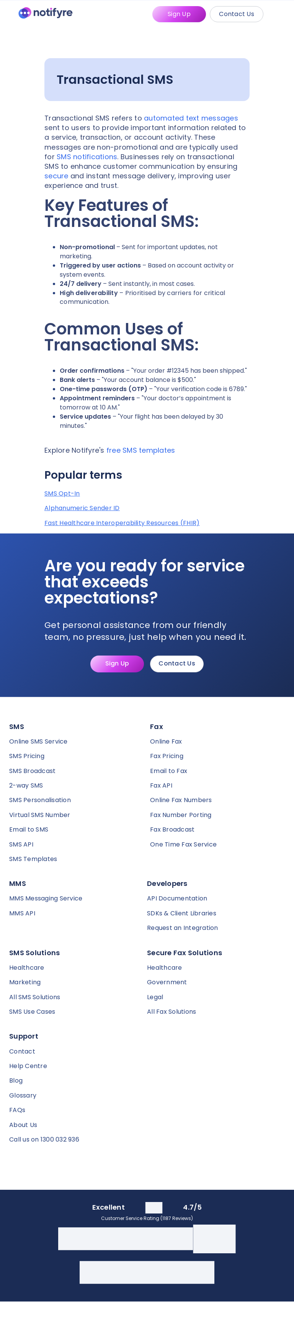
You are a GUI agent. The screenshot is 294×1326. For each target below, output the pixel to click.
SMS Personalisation (40, 800)
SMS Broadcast (32, 771)
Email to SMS (28, 829)
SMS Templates (33, 859)
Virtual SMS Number (39, 815)
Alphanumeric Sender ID (82, 508)
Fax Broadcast (172, 829)
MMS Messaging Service (45, 898)
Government (167, 982)
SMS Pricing (26, 756)
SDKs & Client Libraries (181, 913)
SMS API (21, 844)
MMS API (22, 913)
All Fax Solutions (171, 1011)
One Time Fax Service (183, 844)
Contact (22, 1051)
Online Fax (166, 741)
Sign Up (179, 14)
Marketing (25, 982)
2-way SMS (26, 785)
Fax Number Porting (181, 815)
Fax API (161, 785)
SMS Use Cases (32, 1011)
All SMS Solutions (34, 997)
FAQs (17, 1110)
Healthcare (26, 967)
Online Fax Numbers (181, 800)
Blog (16, 1080)
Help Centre (28, 1066)
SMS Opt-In (62, 493)
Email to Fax (168, 771)
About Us (23, 1124)
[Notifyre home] (45, 14)
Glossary (22, 1095)
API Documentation (177, 898)
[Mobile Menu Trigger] (280, 14)
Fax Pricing (166, 756)
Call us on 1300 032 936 (44, 1139)
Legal (155, 997)
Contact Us (236, 14)
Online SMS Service (38, 741)
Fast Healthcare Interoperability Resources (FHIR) (121, 523)
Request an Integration (182, 927)
